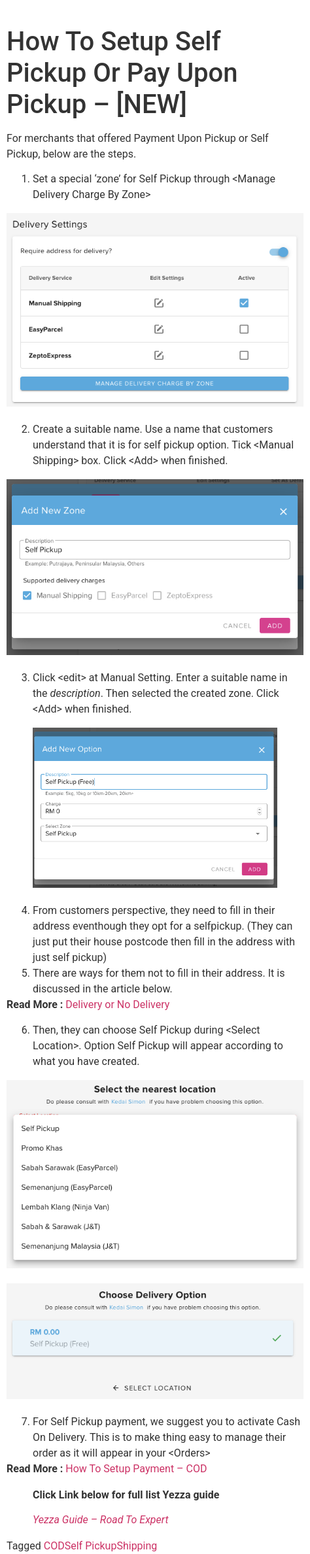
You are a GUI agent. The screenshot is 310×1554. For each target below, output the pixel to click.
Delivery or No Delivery (117, 1004)
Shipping (136, 1546)
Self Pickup (91, 1546)
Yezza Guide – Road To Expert (101, 1519)
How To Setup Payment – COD (136, 1468)
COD (54, 1546)
